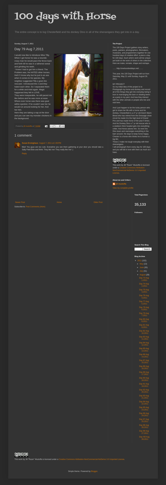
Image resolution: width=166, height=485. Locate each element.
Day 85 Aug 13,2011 (144, 349)
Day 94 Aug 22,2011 (144, 403)
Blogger (94, 471)
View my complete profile (123, 188)
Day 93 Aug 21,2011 (144, 397)
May (142, 264)
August (143, 275)
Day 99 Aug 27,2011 (144, 432)
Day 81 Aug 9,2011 (144, 326)
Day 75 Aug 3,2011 (144, 291)
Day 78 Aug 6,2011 (144, 308)
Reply (24, 153)
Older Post (98, 202)
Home (59, 202)
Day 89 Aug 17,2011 (144, 373)
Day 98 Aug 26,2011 (144, 426)
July (142, 271)
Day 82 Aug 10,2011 (144, 332)
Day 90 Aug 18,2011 (144, 379)
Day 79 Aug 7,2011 (144, 314)
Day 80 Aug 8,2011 (144, 320)
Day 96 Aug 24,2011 (144, 414)
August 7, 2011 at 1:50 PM (50, 143)
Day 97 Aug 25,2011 (144, 420)
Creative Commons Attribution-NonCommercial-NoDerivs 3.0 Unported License (129, 170)
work (119, 165)
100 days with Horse (65, 17)
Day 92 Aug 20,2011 (144, 391)
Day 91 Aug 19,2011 (144, 385)
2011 (139, 260)
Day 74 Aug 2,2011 (144, 285)
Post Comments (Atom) (35, 207)
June (142, 267)
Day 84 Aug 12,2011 (144, 344)
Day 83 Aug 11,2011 (144, 338)
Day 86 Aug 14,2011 (144, 355)
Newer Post (20, 202)
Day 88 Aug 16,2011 (144, 367)
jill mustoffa (121, 184)
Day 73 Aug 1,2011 (144, 279)
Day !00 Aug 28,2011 (144, 438)
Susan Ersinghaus (30, 143)
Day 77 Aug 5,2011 (144, 302)
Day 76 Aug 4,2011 (144, 296)
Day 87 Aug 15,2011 (144, 361)
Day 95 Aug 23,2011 (144, 408)
